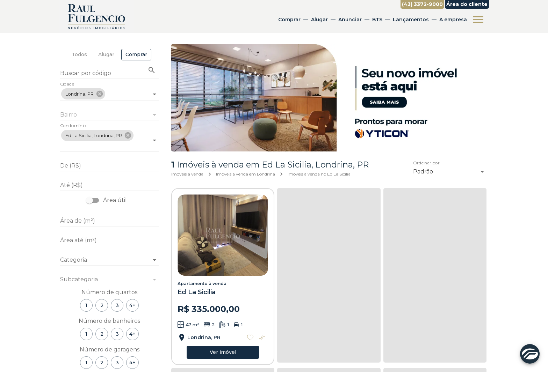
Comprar (289, 19)
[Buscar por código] (109, 74)
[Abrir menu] (478, 19)
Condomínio (73, 126)
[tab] (79, 54)
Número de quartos (109, 292)
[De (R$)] (109, 165)
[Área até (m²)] (109, 240)
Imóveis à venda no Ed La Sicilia (319, 174)
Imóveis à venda (187, 174)
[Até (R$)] (109, 185)
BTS (377, 19)
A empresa (453, 19)
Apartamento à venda (202, 283)
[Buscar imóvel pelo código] (151, 70)
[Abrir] (154, 94)
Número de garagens (109, 349)
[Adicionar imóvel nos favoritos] (250, 337)
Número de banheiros (109, 321)
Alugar (319, 19)
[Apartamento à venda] (223, 235)
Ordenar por (426, 163)
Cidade (67, 84)
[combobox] (109, 91)
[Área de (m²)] (109, 220)
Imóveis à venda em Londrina (245, 174)
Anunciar (350, 19)
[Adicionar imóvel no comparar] (262, 337)
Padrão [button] (423, 171)
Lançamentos (411, 19)
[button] (83, 93)
